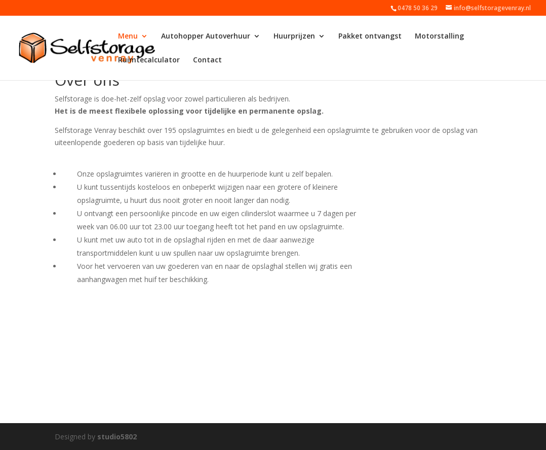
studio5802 (117, 436)
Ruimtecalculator (149, 60)
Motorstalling (439, 36)
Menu (128, 36)
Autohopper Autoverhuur (205, 36)
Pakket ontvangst (370, 36)
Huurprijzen (294, 36)
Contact (207, 60)
